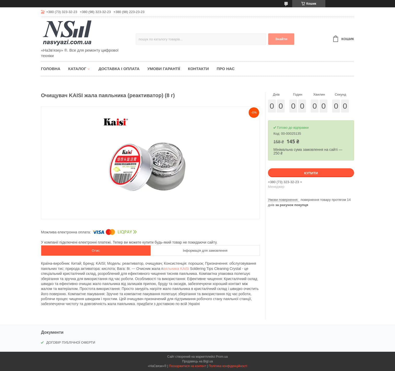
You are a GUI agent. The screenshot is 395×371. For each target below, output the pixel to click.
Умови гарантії (163, 69)
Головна (50, 69)
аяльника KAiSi (176, 269)
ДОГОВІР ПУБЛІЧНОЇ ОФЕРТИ (70, 342)
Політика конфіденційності (228, 366)
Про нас (226, 69)
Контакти (198, 69)
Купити (311, 173)
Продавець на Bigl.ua (197, 361)
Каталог (77, 69)
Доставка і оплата (118, 69)
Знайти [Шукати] (281, 39)
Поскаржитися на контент (187, 366)
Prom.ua (222, 356)
